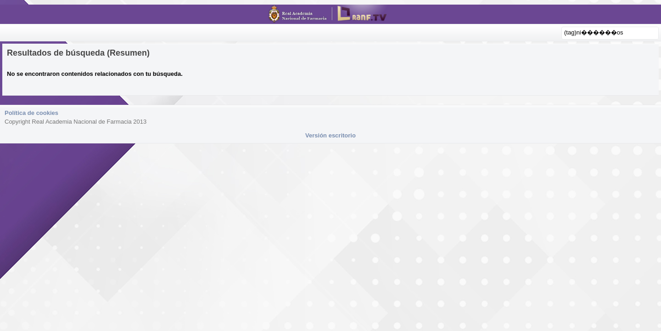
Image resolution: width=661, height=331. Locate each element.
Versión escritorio (330, 135)
